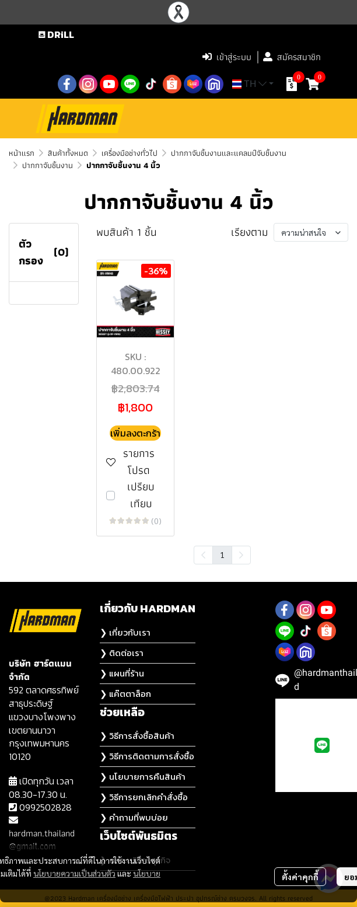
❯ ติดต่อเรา (122, 653)
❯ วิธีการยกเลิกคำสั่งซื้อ (144, 797)
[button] (119, 57)
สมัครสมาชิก (292, 57)
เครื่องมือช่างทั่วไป (130, 152)
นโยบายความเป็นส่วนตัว (74, 873)
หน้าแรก (21, 152)
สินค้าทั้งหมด (68, 152)
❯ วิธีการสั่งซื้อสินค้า (137, 735)
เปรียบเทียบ (141, 495)
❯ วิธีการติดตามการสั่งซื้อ (147, 756)
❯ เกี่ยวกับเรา (125, 632)
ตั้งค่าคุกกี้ (300, 876)
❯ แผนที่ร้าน (122, 673)
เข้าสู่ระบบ (226, 57)
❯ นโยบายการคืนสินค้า (143, 776)
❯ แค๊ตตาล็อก (125, 693)
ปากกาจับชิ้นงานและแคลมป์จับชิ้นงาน (228, 152)
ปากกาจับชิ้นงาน (47, 165)
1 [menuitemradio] (222, 554)
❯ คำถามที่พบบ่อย (134, 817)
